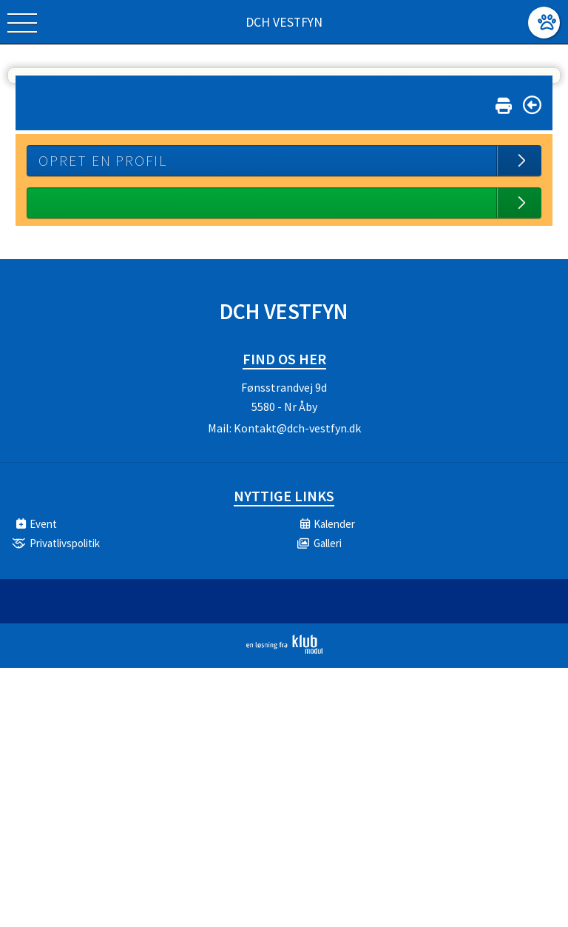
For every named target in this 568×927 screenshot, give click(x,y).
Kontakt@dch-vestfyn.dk (297, 428)
